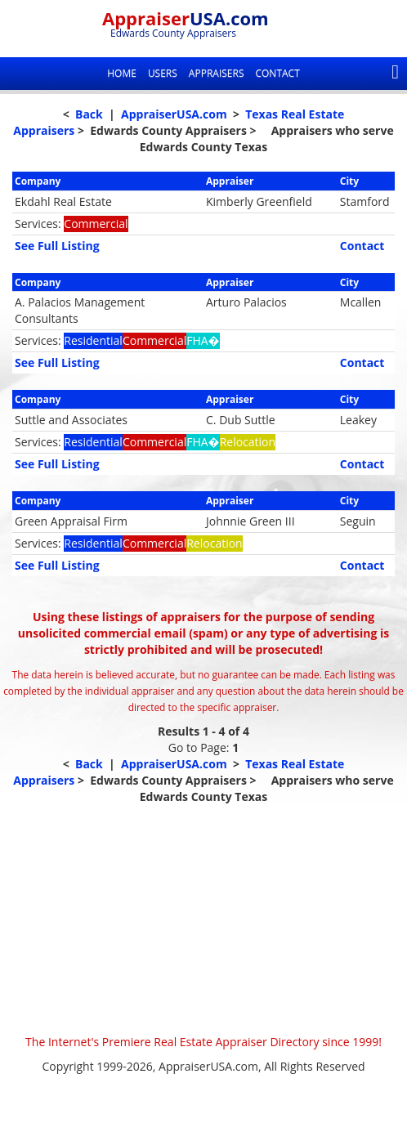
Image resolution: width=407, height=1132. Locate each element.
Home (121, 73)
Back (89, 114)
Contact (277, 73)
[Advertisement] (203, 919)
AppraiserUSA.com (174, 114)
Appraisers (216, 73)
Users (162, 73)
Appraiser (185, 18)
